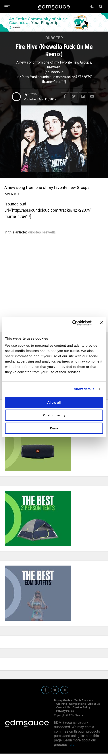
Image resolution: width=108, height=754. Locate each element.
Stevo (33, 94)
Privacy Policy (65, 711)
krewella (49, 232)
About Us (94, 704)
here (71, 745)
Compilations (77, 704)
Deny (54, 428)
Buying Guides (63, 700)
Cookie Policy (81, 707)
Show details (84, 389)
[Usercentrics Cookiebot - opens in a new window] (72, 323)
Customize (54, 415)
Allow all (54, 402)
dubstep (34, 232)
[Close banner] (101, 322)
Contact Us (63, 707)
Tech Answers (83, 700)
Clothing (61, 704)
